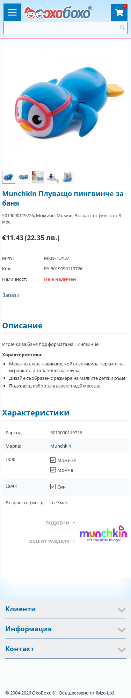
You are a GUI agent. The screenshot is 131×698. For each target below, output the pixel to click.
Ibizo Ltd (105, 693)
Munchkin (60, 446)
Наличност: (14, 279)
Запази (11, 295)
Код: (6, 268)
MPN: (8, 258)
